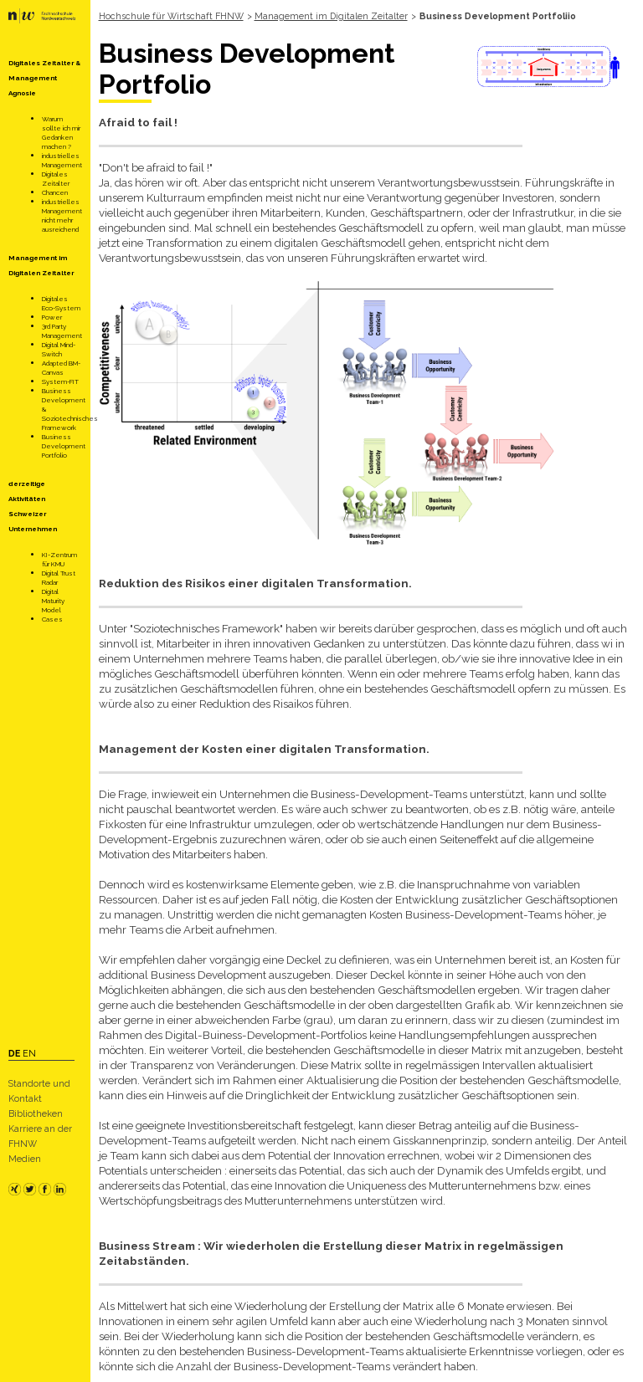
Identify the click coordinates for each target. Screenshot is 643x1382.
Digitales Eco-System (61, 303)
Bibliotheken (35, 1113)
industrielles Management (62, 160)
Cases (52, 619)
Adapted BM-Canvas (61, 367)
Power (52, 317)
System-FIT (60, 381)
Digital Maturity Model (53, 600)
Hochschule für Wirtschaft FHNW (171, 16)
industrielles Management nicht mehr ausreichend (62, 215)
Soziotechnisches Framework (70, 423)
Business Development (63, 395)
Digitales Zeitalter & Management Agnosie (44, 78)
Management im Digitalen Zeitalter (331, 16)
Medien (24, 1159)
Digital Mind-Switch (58, 349)
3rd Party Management (62, 331)
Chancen (55, 192)
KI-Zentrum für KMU (59, 559)
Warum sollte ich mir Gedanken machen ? (61, 133)
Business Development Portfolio (63, 446)
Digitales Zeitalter (55, 178)
